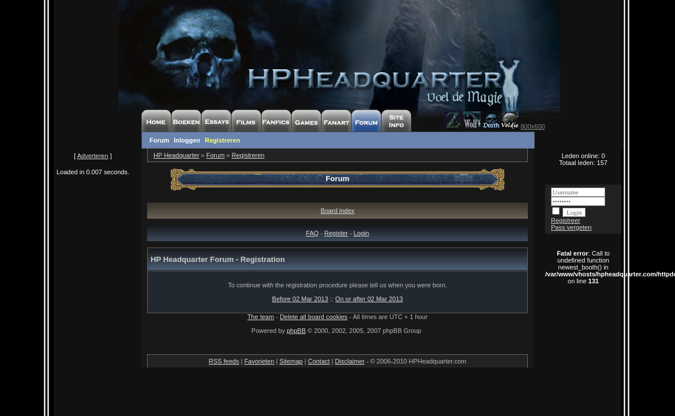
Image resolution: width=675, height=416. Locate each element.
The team (260, 316)
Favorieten (259, 361)
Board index (338, 210)
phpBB (296, 330)
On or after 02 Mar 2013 (369, 298)
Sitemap (290, 361)
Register (336, 233)
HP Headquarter (176, 155)
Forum (159, 140)
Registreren (222, 140)
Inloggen (187, 140)
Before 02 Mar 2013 (300, 298)
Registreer (565, 220)
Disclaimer (350, 361)
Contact (319, 361)
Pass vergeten (571, 227)
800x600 (532, 126)
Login (361, 233)
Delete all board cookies (313, 316)
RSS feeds (224, 361)
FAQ (312, 233)
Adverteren (92, 155)
